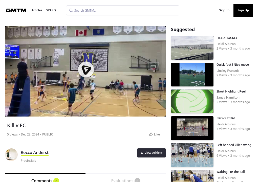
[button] (86, 69)
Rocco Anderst (35, 152)
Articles (36, 10)
